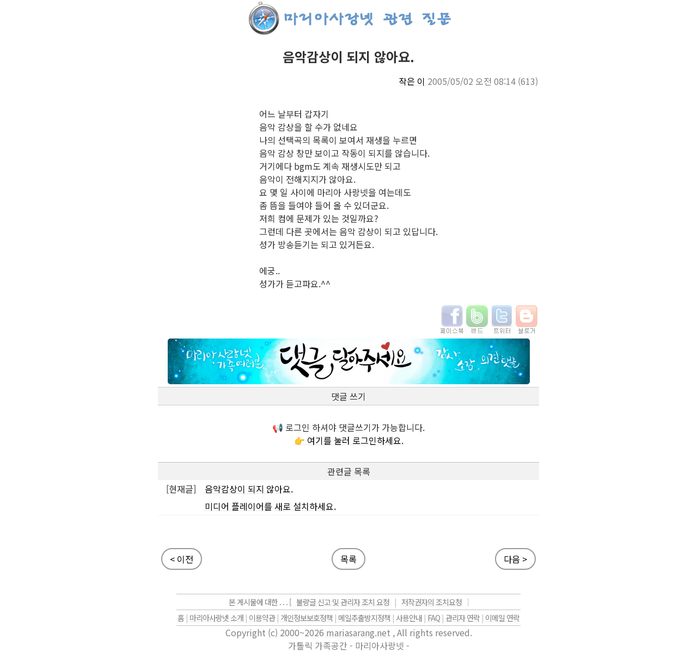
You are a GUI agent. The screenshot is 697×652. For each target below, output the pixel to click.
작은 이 (412, 81)
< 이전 (181, 558)
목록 (348, 558)
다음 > (515, 558)
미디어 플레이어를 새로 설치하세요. (270, 506)
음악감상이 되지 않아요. (249, 488)
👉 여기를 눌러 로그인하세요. (348, 440)
